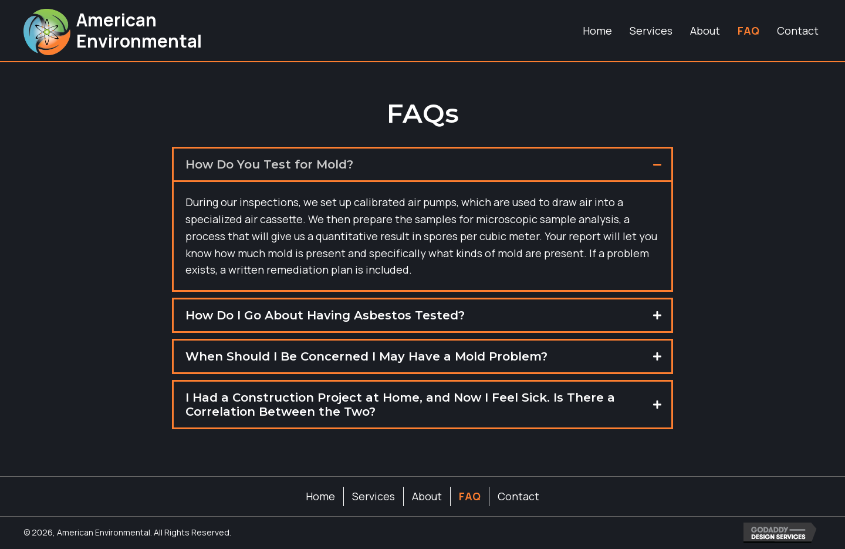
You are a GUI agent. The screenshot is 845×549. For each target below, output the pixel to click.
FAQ (470, 496)
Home (320, 496)
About (427, 496)
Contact (518, 496)
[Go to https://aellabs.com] (112, 30)
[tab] (422, 164)
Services (373, 496)
